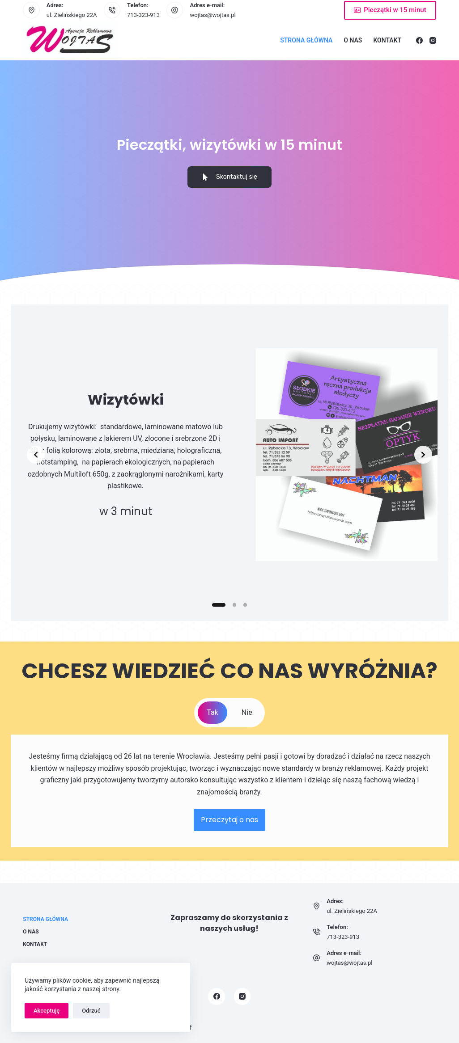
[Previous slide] (36, 455)
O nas (353, 40)
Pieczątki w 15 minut (390, 10)
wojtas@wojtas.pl (212, 15)
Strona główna (306, 40)
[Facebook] (419, 40)
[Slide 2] (234, 605)
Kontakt (387, 40)
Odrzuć (91, 1010)
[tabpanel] (229, 790)
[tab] (212, 712)
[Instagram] (432, 40)
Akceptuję (47, 1010)
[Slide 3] (245, 605)
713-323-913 (143, 15)
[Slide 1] (218, 605)
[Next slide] (423, 455)
